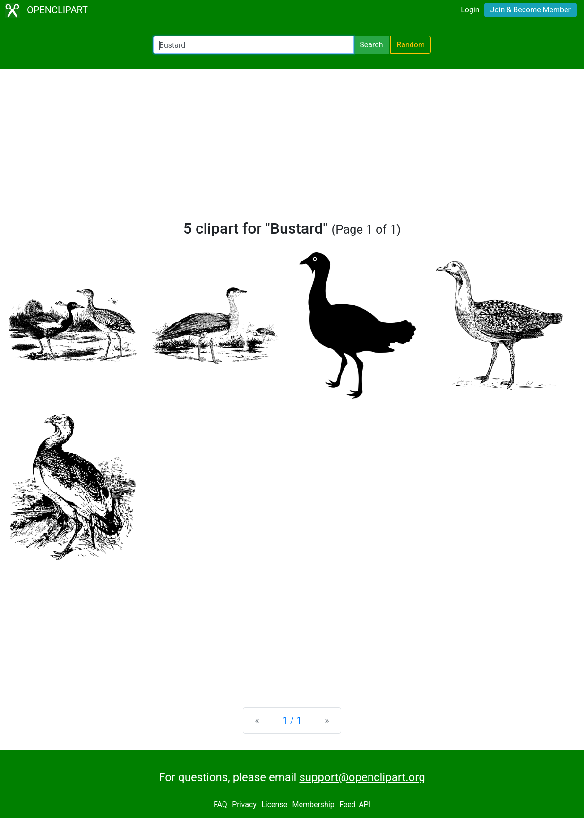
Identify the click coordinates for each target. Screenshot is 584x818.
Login (470, 9)
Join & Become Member (530, 9)
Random (410, 44)
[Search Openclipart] (253, 45)
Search (371, 44)
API (364, 804)
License (274, 804)
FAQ (220, 804)
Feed (347, 804)
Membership (313, 804)
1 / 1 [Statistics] (292, 720)
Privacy (244, 804)
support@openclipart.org (362, 777)
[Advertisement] (292, 148)
